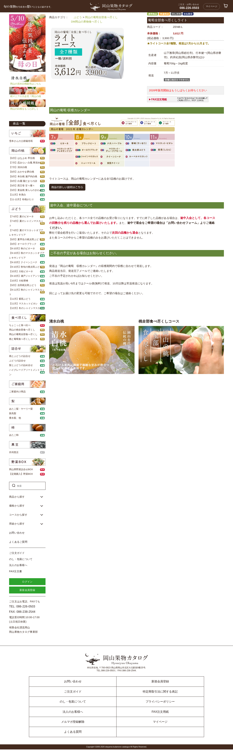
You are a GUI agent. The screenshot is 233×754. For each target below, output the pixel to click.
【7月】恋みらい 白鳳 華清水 (24, 162)
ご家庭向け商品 (17, 391)
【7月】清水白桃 (18, 167)
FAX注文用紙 (160, 711)
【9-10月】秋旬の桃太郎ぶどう (25, 267)
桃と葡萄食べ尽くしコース (23, 339)
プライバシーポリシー (160, 701)
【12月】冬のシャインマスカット (27, 308)
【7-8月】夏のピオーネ (21, 216)
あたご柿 (14, 435)
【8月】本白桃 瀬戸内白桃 (23, 176)
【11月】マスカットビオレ (23, 303)
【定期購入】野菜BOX (21, 474)
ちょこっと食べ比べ (19, 325)
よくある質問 (73, 731)
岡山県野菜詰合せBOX (21, 469)
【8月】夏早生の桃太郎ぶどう (25, 239)
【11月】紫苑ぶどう (20, 299)
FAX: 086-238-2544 (22, 611)
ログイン (27, 581)
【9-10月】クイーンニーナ (23, 262)
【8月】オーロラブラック (22, 244)
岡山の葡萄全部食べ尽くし (23, 334)
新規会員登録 (27, 590)
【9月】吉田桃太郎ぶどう (22, 285)
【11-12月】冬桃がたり (21, 199)
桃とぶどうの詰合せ (19, 356)
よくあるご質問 (18, 541)
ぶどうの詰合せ (17, 360)
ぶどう (78, 17)
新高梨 (12, 413)
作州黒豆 (14, 452)
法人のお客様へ (18, 565)
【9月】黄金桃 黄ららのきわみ (25, 190)
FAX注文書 (15, 571)
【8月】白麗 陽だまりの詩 (23, 181)
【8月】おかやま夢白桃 (21, 172)
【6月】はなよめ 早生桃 (22, 158)
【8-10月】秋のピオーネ (22, 248)
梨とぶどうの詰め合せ (21, 365)
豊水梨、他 (15, 418)
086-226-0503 (189, 7)
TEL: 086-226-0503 (22, 606)
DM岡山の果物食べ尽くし (86, 21)
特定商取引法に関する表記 (160, 691)
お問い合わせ (17, 532)
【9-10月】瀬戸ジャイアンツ (24, 276)
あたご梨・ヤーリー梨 (21, 409)
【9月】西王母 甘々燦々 (22, 185)
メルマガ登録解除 (72, 721)
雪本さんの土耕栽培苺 (21, 141)
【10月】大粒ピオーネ (21, 271)
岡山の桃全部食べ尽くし (22, 330)
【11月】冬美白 (17, 194)
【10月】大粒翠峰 (18, 280)
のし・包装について (21, 559)
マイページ (211, 6)
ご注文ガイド (17, 552)
